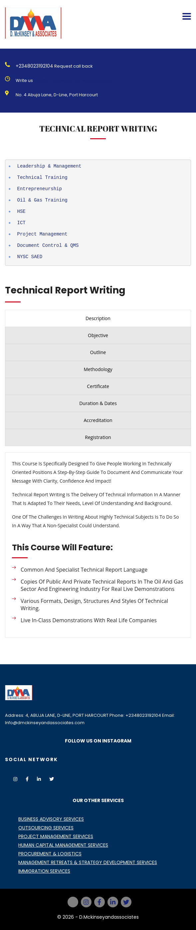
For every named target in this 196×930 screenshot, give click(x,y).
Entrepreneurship (39, 189)
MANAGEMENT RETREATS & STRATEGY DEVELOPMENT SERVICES (87, 862)
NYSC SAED (30, 256)
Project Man (32, 234)
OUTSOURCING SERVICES (46, 827)
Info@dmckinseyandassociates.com (73, 80)
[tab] (98, 318)
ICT (21, 223)
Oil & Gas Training (42, 200)
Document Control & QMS (48, 245)
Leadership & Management (49, 166)
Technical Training (42, 177)
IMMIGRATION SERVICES (44, 871)
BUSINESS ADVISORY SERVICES (51, 819)
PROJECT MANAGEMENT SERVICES (55, 836)
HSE (21, 211)
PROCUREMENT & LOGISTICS (50, 853)
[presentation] (98, 318)
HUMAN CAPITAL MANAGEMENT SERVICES (63, 845)
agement (58, 234)
